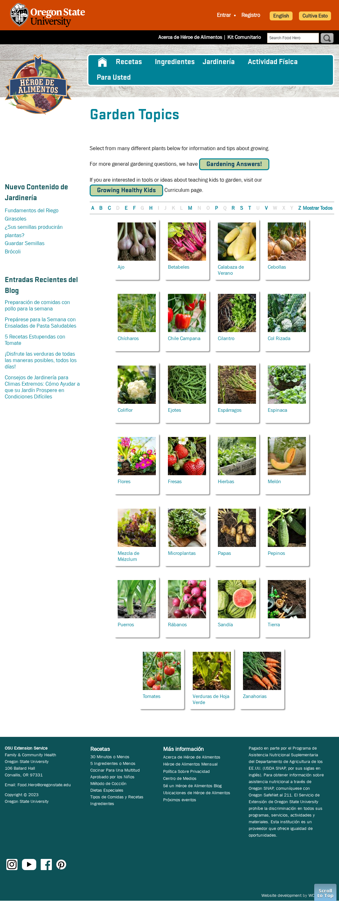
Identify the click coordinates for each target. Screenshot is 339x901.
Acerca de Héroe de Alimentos (190, 37)
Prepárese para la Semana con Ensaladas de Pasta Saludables (40, 322)
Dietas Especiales (106, 790)
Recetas (129, 62)
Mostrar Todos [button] (317, 208)
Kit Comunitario (244, 37)
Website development (281, 895)
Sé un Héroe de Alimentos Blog (192, 785)
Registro (250, 15)
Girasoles (15, 218)
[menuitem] (102, 62)
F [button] (134, 208)
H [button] (150, 208)
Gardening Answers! (234, 164)
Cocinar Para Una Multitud (115, 770)
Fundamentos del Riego (32, 210)
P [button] (216, 208)
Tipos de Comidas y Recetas (116, 797)
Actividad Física (273, 62)
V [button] (266, 208)
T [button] (249, 208)
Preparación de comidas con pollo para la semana (37, 305)
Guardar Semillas (25, 243)
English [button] (281, 15)
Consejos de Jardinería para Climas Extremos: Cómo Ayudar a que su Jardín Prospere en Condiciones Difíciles (42, 387)
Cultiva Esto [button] (315, 15)
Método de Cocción (108, 783)
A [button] (92, 208)
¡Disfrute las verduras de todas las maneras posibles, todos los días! (41, 360)
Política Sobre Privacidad (186, 771)
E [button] (126, 208)
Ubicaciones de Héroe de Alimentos (196, 793)
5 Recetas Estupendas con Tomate (35, 339)
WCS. (313, 895)
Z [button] (299, 208)
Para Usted (114, 78)
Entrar (224, 15)
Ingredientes (175, 62)
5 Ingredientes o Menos (112, 763)
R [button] (233, 208)
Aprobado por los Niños (112, 777)
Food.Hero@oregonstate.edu (44, 785)
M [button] (190, 208)
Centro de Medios (180, 778)
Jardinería (219, 62)
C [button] (109, 208)
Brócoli (13, 251)
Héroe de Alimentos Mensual (190, 764)
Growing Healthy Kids (126, 190)
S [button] (241, 208)
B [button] (100, 208)
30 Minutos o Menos (109, 756)
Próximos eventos (179, 800)
